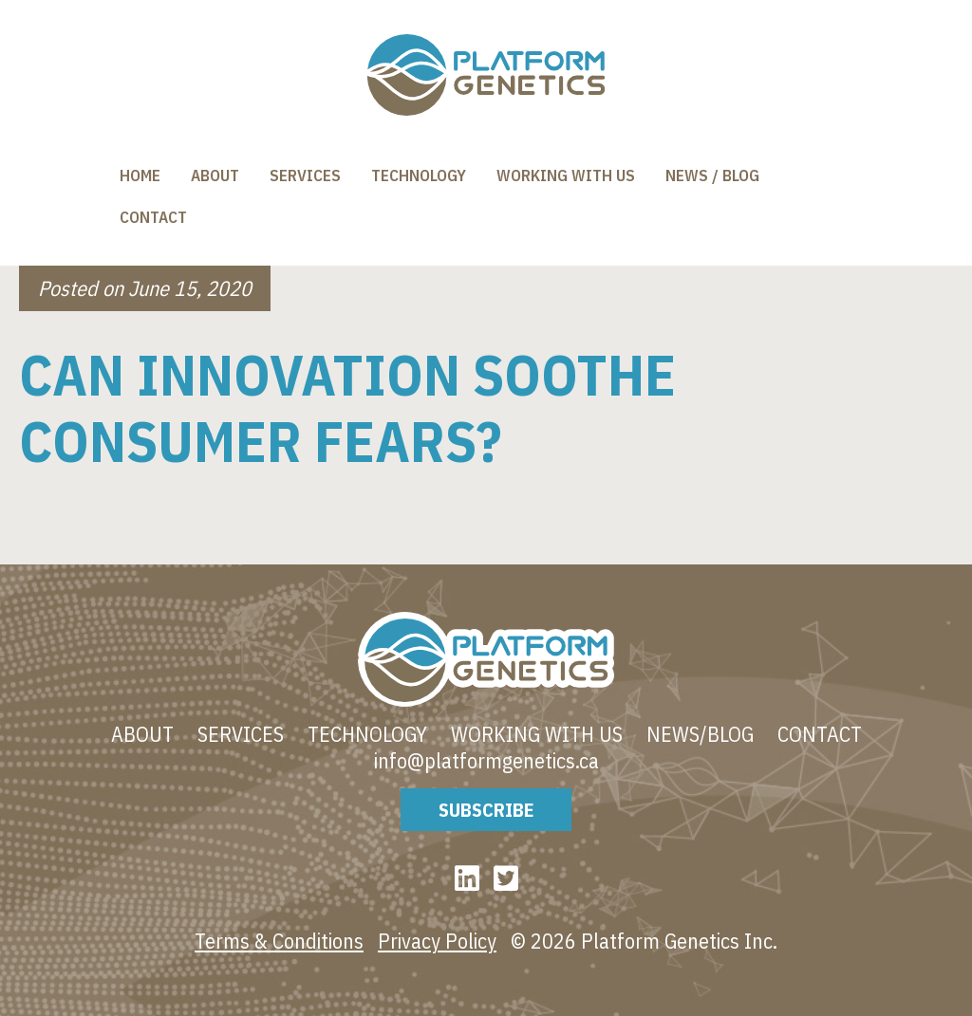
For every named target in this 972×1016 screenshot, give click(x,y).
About (215, 175)
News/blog (700, 734)
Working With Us (565, 175)
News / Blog (712, 175)
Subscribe (486, 809)
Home (140, 175)
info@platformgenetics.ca (486, 761)
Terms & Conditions (279, 940)
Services (305, 175)
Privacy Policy (437, 940)
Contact (153, 217)
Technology (418, 175)
